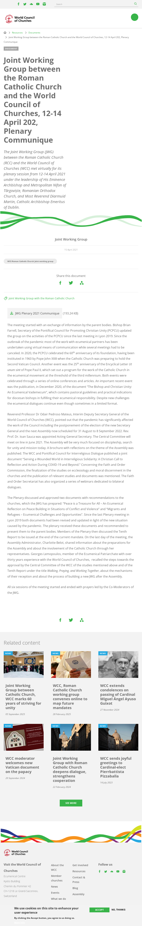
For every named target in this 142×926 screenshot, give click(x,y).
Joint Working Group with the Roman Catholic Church (42, 298)
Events (55, 892)
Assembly (78, 894)
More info (19, 922)
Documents (34, 32)
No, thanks (119, 909)
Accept (99, 909)
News (54, 886)
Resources (17, 32)
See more (71, 803)
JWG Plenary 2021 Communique (37, 313)
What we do (58, 899)
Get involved (80, 865)
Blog (75, 888)
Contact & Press (78, 880)
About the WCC (57, 867)
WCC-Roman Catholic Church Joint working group (30, 261)
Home (5, 32)
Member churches (56, 878)
